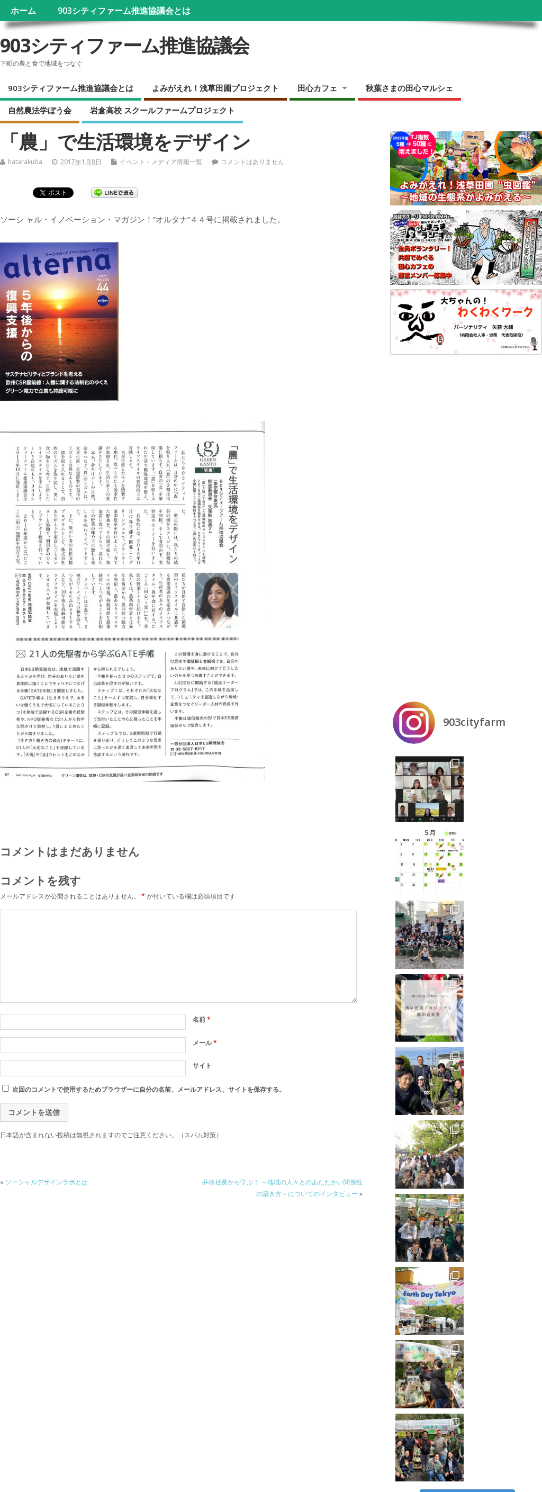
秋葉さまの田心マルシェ (409, 88)
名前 (202, 1019)
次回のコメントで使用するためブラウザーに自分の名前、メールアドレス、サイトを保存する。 (148, 1089)
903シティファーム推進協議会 (124, 45)
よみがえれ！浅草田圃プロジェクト (215, 88)
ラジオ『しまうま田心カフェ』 (52, 1314)
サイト (202, 1065)
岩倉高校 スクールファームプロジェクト (162, 110)
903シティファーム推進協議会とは (124, 10)
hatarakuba (25, 161)
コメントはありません (252, 161)
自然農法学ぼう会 (39, 110)
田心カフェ (317, 88)
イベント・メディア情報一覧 (161, 161)
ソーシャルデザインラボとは (46, 1182)
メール (205, 1042)
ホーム (23, 10)
